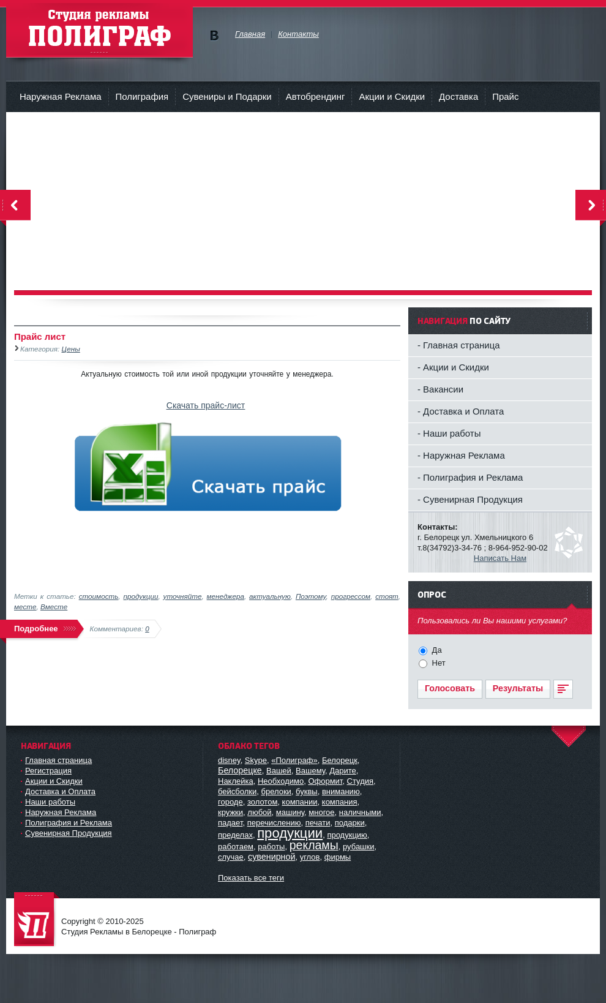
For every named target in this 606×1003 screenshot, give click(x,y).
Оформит (325, 781)
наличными (360, 812)
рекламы (314, 845)
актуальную (270, 596)
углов (310, 857)
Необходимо (281, 781)
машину (290, 812)
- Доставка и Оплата (460, 411)
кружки (230, 812)
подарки (350, 822)
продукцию (347, 835)
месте (25, 606)
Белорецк (339, 760)
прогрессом (350, 596)
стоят (386, 596)
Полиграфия (142, 96)
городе (230, 801)
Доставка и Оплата (60, 791)
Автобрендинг (315, 96)
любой (259, 812)
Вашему (310, 770)
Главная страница (58, 760)
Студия (360, 781)
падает (230, 822)
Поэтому (311, 596)
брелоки (276, 791)
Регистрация (48, 770)
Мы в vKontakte (214, 36)
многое (321, 812)
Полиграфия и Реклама (68, 822)
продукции (141, 596)
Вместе (53, 606)
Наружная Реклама (61, 96)
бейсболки (237, 791)
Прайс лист (39, 336)
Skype (256, 760)
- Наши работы (449, 433)
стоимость (99, 596)
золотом (262, 801)
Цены (71, 349)
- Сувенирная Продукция (470, 499)
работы (271, 846)
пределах (235, 835)
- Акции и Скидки (453, 367)
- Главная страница (458, 345)
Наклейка (235, 781)
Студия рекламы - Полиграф (99, 30)
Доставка (458, 96)
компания (339, 801)
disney (229, 760)
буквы (307, 791)
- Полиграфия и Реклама (470, 477)
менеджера (225, 596)
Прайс (505, 96)
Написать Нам (500, 558)
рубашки (359, 846)
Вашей (278, 770)
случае (231, 857)
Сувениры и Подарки (227, 96)
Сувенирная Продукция (68, 833)
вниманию (341, 791)
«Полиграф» (294, 760)
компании (300, 801)
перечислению (274, 822)
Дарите (342, 770)
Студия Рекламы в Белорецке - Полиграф (36, 920)
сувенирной (271, 857)
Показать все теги (251, 877)
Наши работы (50, 801)
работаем (235, 846)
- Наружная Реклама (461, 455)
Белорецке (240, 770)
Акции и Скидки (392, 96)
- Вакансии (440, 389)
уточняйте (182, 596)
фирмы (337, 857)
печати (318, 822)
